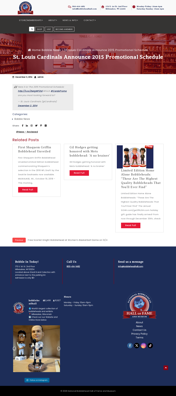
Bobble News (51, 50)
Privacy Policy (139, 333)
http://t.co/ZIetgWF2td (30, 91)
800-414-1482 (78, 6)
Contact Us (139, 330)
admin (41, 77)
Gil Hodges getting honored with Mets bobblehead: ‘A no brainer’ (90, 151)
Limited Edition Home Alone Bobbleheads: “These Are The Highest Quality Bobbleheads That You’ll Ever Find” (141, 179)
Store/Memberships (30, 20)
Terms (139, 337)
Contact (89, 20)
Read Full (27, 189)
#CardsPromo (59, 91)
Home (35, 50)
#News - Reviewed (27, 131)
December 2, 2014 (27, 105)
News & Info (70, 20)
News (139, 326)
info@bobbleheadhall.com (84, 9)
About (52, 20)
